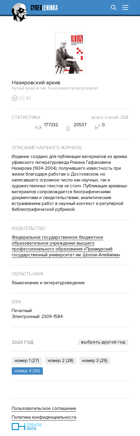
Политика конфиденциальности (44, 417)
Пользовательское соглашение (44, 408)
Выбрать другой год (103, 342)
